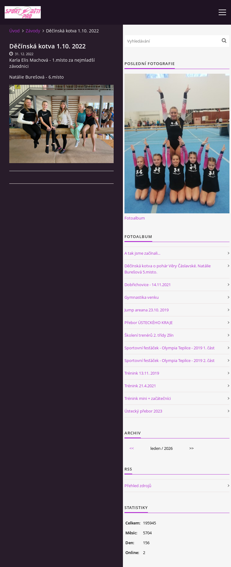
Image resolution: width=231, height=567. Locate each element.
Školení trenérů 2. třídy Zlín (149, 335)
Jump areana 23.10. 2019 (146, 310)
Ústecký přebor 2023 (143, 411)
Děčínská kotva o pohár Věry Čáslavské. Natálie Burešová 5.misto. (167, 269)
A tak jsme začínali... (142, 253)
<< (131, 448)
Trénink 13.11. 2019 (141, 373)
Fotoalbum (134, 218)
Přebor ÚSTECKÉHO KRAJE (148, 322)
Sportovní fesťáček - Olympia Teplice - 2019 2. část (169, 360)
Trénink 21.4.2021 (140, 385)
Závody (33, 31)
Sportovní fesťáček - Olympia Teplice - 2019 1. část (169, 348)
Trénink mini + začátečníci (147, 398)
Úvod (14, 31)
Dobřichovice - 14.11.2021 (147, 284)
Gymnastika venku (141, 297)
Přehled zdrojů (137, 485)
